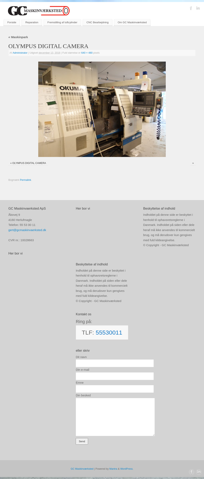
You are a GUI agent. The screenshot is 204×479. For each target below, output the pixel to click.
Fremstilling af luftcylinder (62, 22)
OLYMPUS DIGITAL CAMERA (29, 163)
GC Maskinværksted (82, 468)
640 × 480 (86, 52)
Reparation (31, 22)
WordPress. (126, 468)
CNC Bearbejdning (97, 22)
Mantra (113, 468)
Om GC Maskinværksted (132, 22)
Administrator (20, 52)
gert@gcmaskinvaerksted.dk (27, 230)
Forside (11, 22)
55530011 (109, 332)
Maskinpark (18, 37)
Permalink (25, 180)
